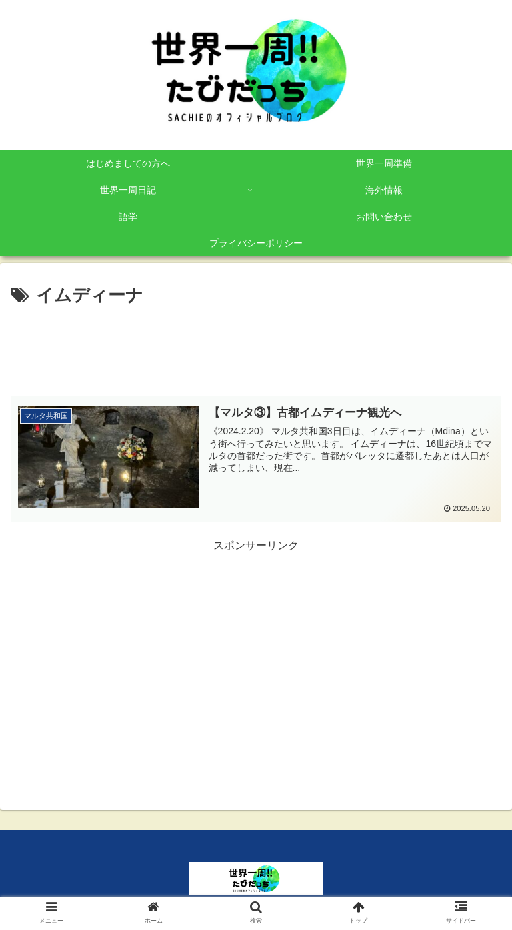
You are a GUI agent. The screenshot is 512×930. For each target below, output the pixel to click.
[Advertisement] (256, 347)
